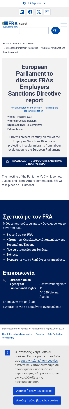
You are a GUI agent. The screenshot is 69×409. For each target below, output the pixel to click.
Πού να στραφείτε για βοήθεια (27, 249)
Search (23, 23)
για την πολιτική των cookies (39, 360)
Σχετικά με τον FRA (20, 234)
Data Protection (55, 334)
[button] (22, 11)
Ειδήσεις (12, 254)
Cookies (40, 334)
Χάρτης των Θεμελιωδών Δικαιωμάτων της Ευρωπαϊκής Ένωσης (36, 242)
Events (16, 43)
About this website (11, 334)
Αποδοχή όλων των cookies (34, 390)
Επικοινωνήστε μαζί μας (19, 302)
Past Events (29, 43)
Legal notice (26, 334)
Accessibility (8, 337)
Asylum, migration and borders (26, 107)
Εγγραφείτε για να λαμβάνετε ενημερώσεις (36, 259)
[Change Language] (34, 3)
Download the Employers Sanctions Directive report (37, 162)
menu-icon (64, 25)
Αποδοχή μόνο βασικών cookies (37, 400)
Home (6, 43)
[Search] (34, 30)
